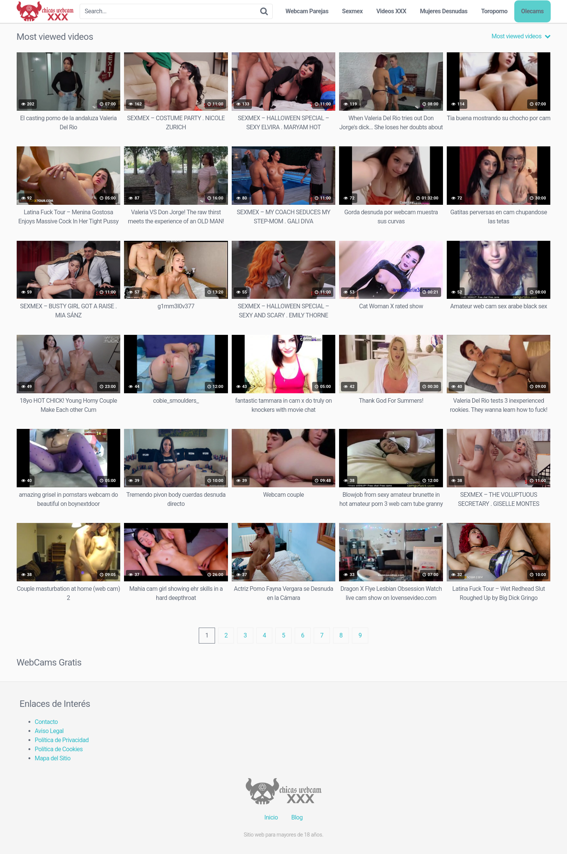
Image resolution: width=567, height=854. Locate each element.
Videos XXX (391, 11)
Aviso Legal (49, 731)
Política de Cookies (59, 749)
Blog (297, 817)
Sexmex (352, 11)
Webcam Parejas (307, 11)
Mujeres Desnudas (443, 11)
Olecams (532, 11)
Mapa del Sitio (53, 758)
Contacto (46, 721)
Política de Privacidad (62, 740)
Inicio (271, 817)
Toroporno (494, 11)
